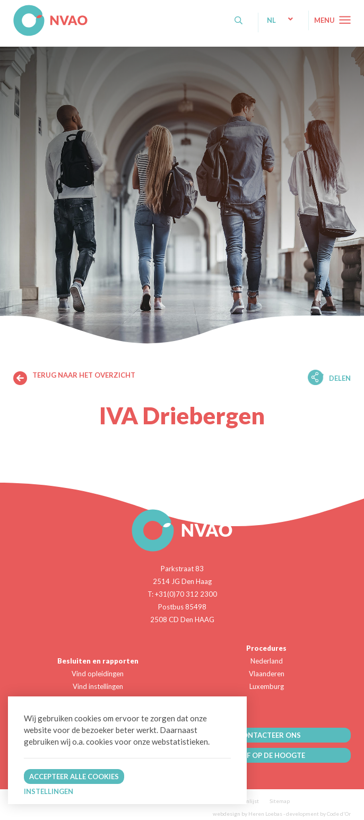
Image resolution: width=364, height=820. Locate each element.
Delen (340, 378)
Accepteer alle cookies (74, 776)
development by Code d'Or (318, 813)
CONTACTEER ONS (269, 735)
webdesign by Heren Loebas (247, 813)
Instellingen (48, 791)
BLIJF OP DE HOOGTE (269, 755)
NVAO (14, 10)
